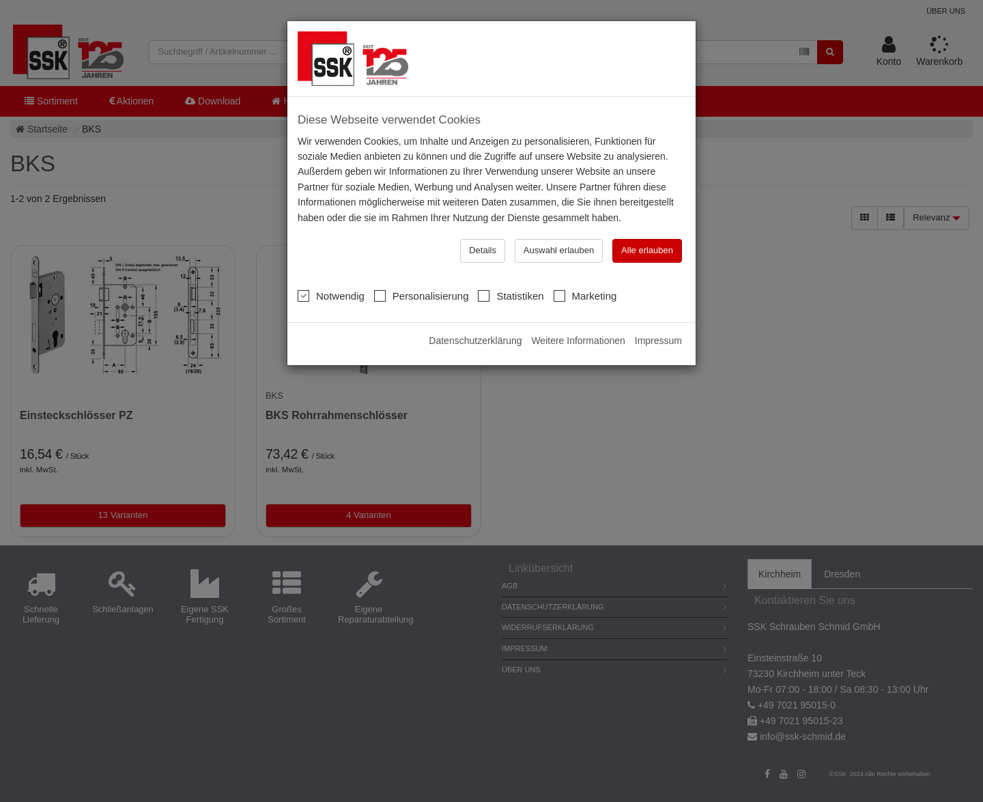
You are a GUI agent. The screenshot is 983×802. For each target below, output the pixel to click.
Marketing (585, 295)
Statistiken (510, 295)
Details (482, 250)
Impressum (658, 340)
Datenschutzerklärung (475, 340)
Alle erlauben (647, 250)
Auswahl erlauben (559, 250)
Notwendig (331, 295)
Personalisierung (421, 295)
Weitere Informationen (578, 340)
